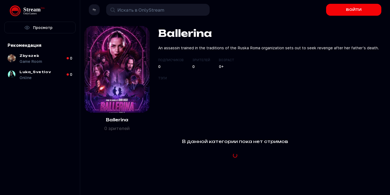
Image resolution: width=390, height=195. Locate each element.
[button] (94, 9)
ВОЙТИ (354, 10)
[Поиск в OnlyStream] (158, 10)
